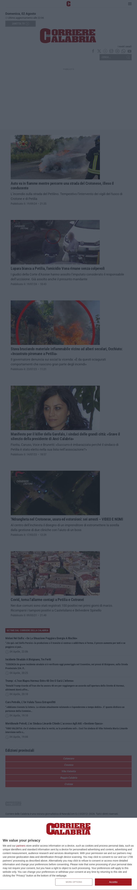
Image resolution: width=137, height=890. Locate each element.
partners (20, 845)
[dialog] (68, 854)
